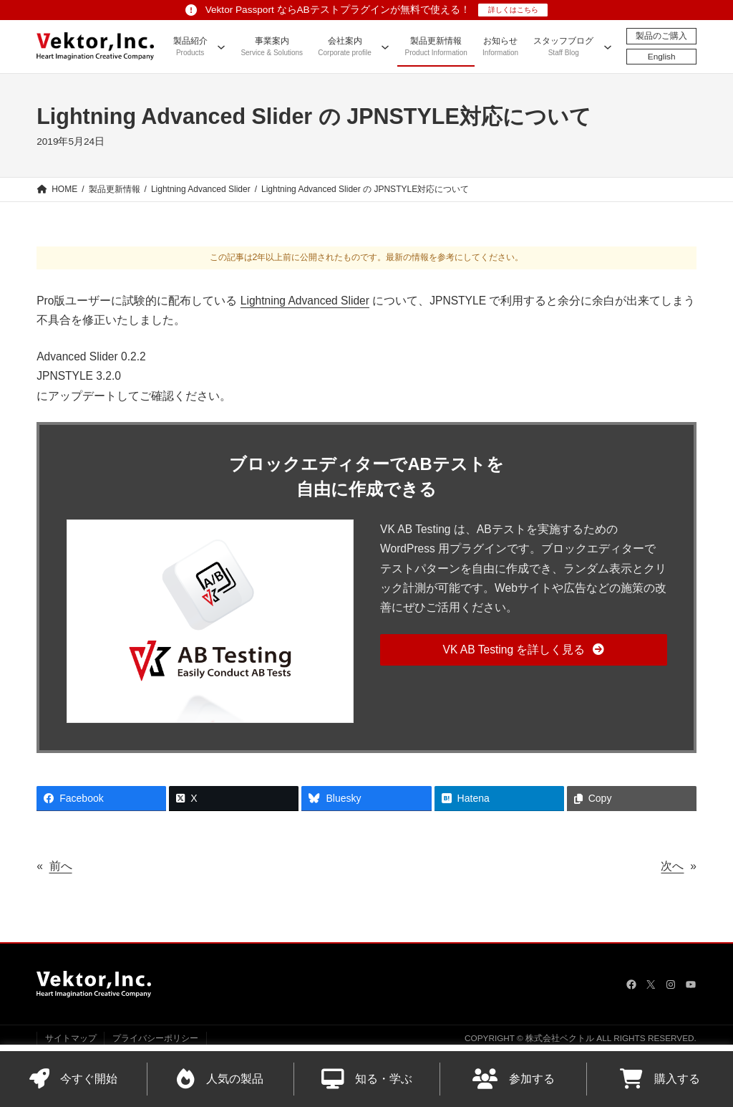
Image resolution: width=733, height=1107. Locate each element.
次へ (672, 866)
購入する (660, 1079)
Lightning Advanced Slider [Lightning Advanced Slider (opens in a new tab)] (305, 300)
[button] (523, 650)
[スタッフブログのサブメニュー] (607, 46)
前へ (60, 866)
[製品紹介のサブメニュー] (221, 46)
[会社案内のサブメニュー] (385, 46)
